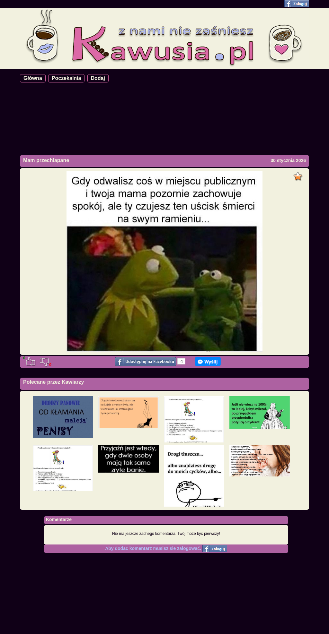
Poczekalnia (66, 78)
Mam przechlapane (46, 160)
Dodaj (98, 78)
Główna (32, 78)
